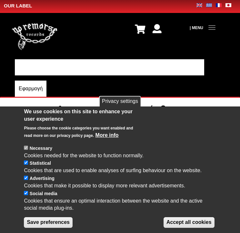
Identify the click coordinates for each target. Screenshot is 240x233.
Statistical (40, 170)
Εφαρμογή (31, 88)
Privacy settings (120, 108)
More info (107, 142)
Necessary (41, 155)
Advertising (42, 185)
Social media (43, 200)
